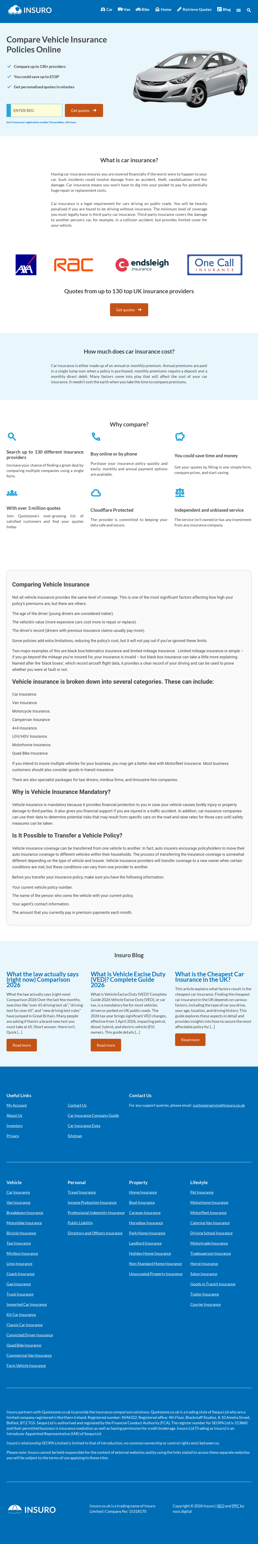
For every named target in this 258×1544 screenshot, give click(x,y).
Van (124, 9)
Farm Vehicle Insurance (26, 1365)
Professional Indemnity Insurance (96, 1212)
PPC (235, 1505)
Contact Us (77, 1105)
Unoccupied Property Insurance (155, 1273)
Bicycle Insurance (21, 1233)
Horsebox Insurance (146, 1222)
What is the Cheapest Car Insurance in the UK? (209, 976)
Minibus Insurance (22, 1253)
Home (163, 9)
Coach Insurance (21, 1273)
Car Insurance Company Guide (93, 1115)
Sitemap (75, 1135)
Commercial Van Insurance (29, 1355)
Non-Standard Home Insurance (155, 1263)
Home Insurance (143, 1192)
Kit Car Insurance (21, 1314)
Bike (143, 9)
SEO (220, 1505)
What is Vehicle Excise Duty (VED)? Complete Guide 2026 (128, 979)
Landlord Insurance (145, 1243)
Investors (15, 1125)
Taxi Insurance (19, 1243)
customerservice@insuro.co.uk (219, 1105)
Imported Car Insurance (27, 1304)
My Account (17, 1105)
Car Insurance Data (84, 1125)
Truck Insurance (20, 1294)
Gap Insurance (19, 1284)
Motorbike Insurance (24, 1222)
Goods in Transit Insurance (212, 1284)
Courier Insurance (205, 1304)
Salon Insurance (203, 1273)
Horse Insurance (204, 1263)
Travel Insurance (82, 1192)
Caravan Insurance (145, 1212)
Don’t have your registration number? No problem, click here (41, 122)
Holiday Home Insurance (150, 1253)
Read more (22, 1045)
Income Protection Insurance (92, 1202)
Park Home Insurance (147, 1233)
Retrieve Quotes (194, 9)
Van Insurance (18, 1202)
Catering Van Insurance (210, 1222)
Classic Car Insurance (25, 1324)
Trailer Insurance (204, 1294)
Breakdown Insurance (25, 1212)
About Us (14, 1115)
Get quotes (84, 110)
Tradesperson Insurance (210, 1253)
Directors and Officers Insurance (95, 1233)
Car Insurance (18, 1192)
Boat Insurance (142, 1202)
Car (106, 9)
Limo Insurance (19, 1263)
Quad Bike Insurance (24, 1345)
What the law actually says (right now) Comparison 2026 (43, 979)
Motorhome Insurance (209, 1202)
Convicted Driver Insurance (30, 1335)
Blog (224, 9)
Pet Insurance (202, 1192)
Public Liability (80, 1222)
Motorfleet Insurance (208, 1212)
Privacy (13, 1135)
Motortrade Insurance (209, 1243)
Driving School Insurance (211, 1233)
